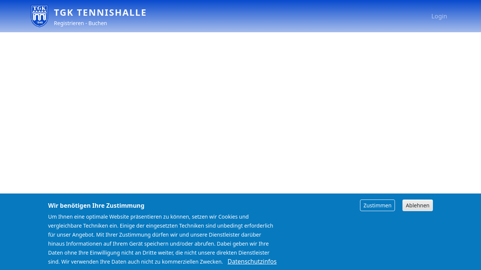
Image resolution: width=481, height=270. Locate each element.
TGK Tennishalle (100, 12)
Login (439, 16)
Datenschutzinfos (252, 265)
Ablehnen (418, 209)
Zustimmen (377, 209)
